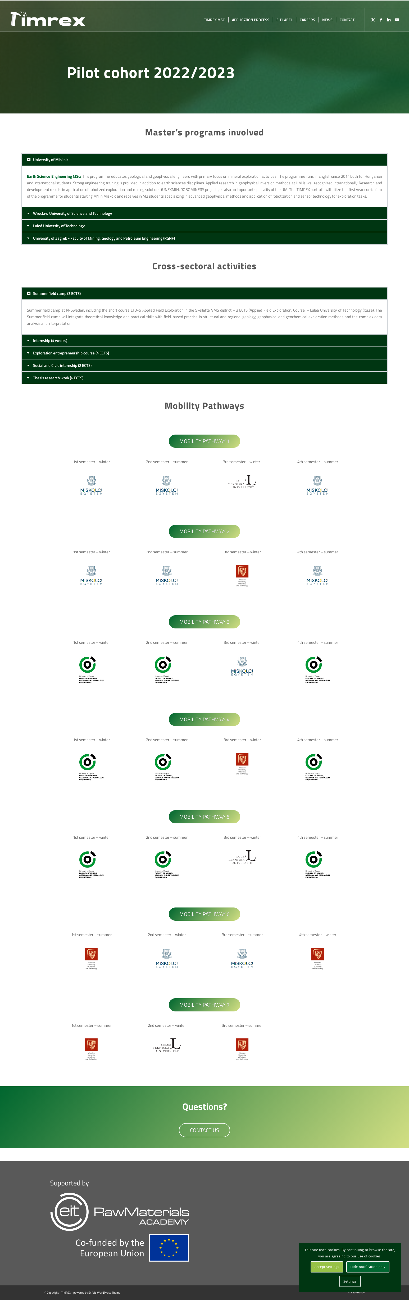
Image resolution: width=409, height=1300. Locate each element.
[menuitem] (214, 19)
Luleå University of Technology (59, 226)
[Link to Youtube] (397, 20)
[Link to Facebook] (381, 20)
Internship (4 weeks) (50, 340)
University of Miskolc (51, 160)
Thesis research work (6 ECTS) (58, 378)
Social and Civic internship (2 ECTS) (62, 365)
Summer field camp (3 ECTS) (57, 293)
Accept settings (327, 1267)
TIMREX (66, 1292)
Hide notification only (367, 1267)
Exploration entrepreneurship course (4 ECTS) (71, 353)
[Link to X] (373, 20)
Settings (349, 1281)
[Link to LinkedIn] (389, 20)
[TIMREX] (48, 19)
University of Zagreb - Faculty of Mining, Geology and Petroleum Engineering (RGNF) (104, 238)
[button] (204, 160)
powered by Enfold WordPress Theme (96, 1292)
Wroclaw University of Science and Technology (72, 213)
